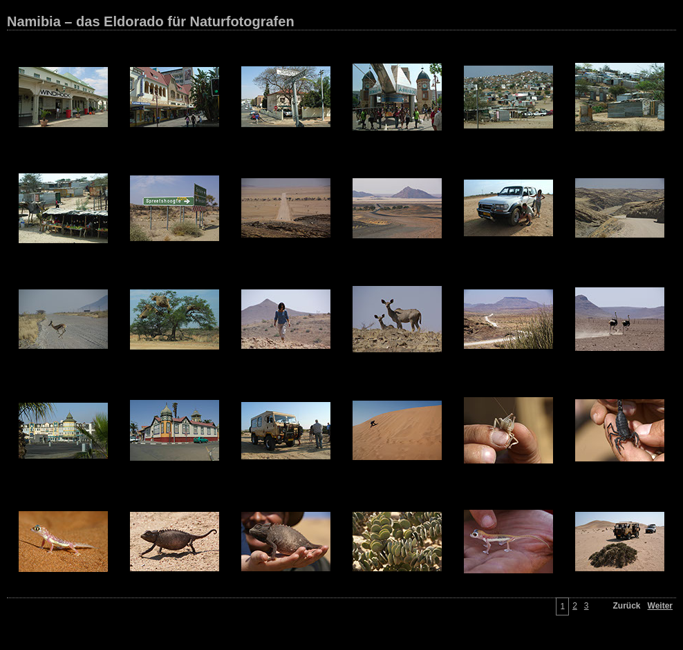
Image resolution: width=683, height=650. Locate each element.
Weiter (660, 606)
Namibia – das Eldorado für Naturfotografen (150, 21)
